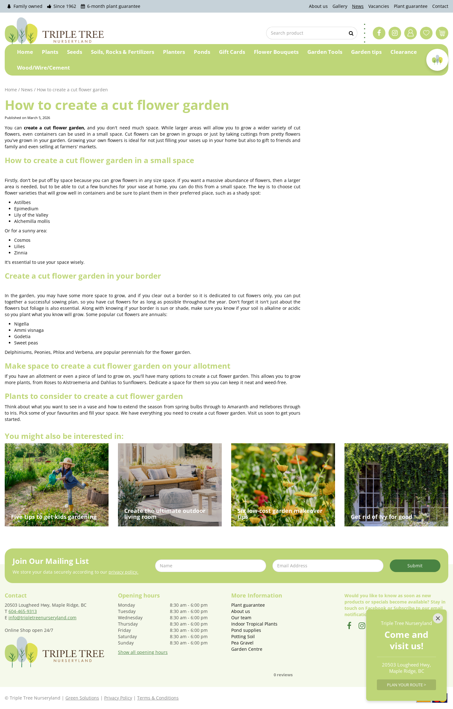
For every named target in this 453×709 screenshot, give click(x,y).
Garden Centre (246, 649)
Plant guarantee (248, 605)
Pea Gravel (242, 643)
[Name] (210, 565)
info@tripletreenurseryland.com (42, 618)
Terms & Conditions (158, 698)
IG (395, 33)
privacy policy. (123, 572)
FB (379, 33)
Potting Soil (243, 636)
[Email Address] (327, 565)
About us (240, 611)
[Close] (438, 618)
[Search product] (311, 33)
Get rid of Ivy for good (381, 516)
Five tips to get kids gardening (54, 516)
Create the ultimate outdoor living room (164, 514)
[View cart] (442, 33)
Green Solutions (82, 698)
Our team (241, 618)
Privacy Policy (118, 698)
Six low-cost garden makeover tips (280, 514)
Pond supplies (246, 630)
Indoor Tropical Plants (254, 624)
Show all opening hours (143, 652)
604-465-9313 (22, 611)
